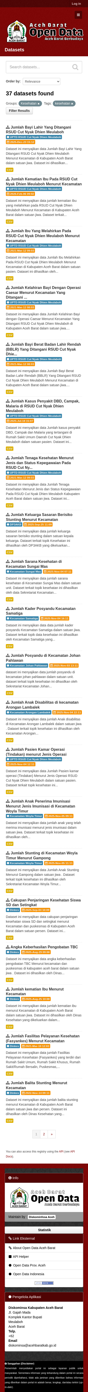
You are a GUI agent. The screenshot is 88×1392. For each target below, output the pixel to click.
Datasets (14, 49)
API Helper (18, 1256)
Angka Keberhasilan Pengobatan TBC (44, 947)
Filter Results (19, 111)
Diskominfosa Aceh (41, 1217)
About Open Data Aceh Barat (31, 1248)
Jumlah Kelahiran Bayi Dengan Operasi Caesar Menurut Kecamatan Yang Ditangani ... (43, 293)
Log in (76, 3)
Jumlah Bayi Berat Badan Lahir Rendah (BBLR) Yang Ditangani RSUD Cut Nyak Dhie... (43, 349)
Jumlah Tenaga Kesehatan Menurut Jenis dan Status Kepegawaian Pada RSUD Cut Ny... (40, 463)
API (61, 1151)
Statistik (44, 1230)
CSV (9, 169)
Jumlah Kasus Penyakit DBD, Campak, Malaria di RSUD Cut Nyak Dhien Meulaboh (43, 406)
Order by (12, 81)
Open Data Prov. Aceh (27, 1265)
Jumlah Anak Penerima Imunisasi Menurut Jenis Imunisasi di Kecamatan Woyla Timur (40, 806)
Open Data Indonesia (26, 1274)
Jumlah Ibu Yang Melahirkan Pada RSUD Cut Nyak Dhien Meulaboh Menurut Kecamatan (43, 236)
